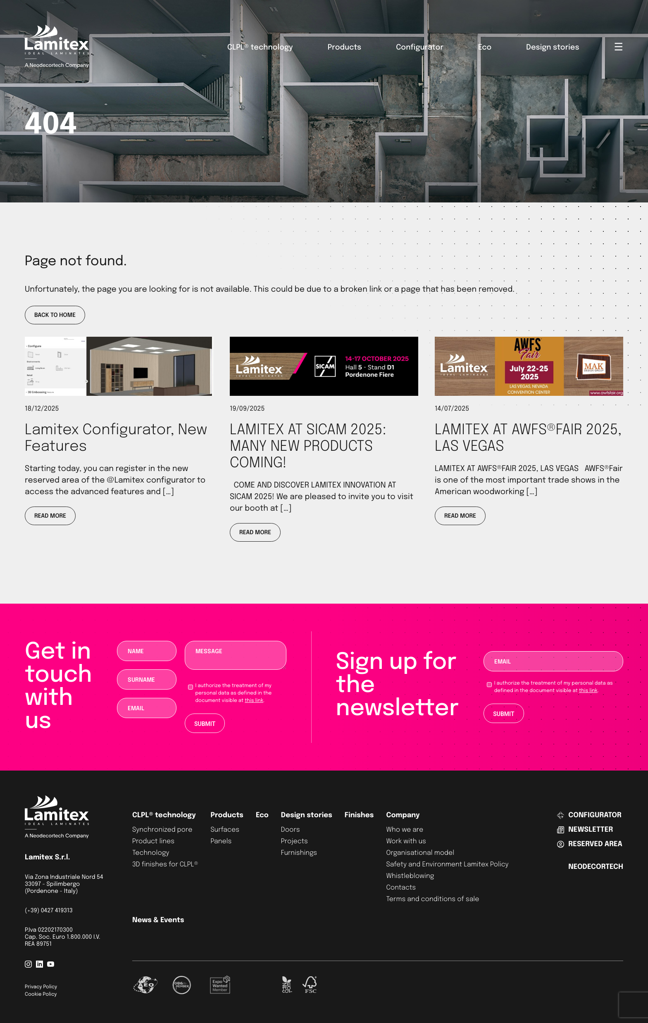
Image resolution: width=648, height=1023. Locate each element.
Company (402, 815)
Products (344, 48)
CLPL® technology (260, 48)
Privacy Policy (41, 987)
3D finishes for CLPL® (165, 864)
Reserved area (589, 844)
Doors (290, 829)
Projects (294, 841)
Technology (150, 852)
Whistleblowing (410, 876)
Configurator (419, 48)
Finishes (359, 815)
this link (254, 700)
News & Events (158, 920)
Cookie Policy (41, 994)
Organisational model (420, 852)
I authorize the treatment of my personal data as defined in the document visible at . (233, 693)
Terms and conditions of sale (432, 899)
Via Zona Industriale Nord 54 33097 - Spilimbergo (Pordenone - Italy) (64, 885)
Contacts (401, 887)
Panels (220, 841)
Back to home (55, 316)
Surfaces (224, 829)
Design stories (552, 48)
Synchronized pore (162, 829)
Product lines (153, 841)
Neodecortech (595, 867)
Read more (50, 516)
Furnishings (299, 852)
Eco (484, 48)
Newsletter (585, 829)
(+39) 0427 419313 (49, 911)
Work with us (406, 841)
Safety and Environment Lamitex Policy (447, 864)
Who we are (404, 829)
